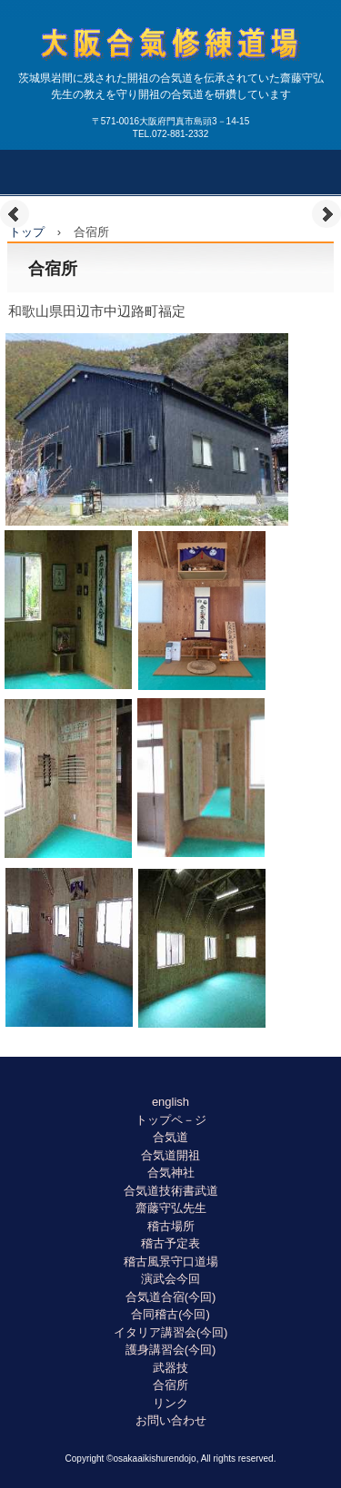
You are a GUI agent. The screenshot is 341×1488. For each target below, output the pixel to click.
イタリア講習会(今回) (171, 1332)
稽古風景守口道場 (171, 1261)
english (170, 1102)
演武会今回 (170, 1279)
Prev (14, 214)
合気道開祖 (170, 1155)
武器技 (170, 1368)
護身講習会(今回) (170, 1349)
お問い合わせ (170, 1420)
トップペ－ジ (170, 1120)
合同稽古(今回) (170, 1314)
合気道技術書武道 (171, 1190)
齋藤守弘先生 (170, 1208)
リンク (170, 1403)
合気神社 (171, 1172)
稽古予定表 (170, 1243)
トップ (27, 232)
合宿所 (170, 1385)
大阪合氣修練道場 (171, 78)
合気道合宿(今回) (170, 1297)
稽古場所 (171, 1226)
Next (326, 214)
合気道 (170, 1137)
